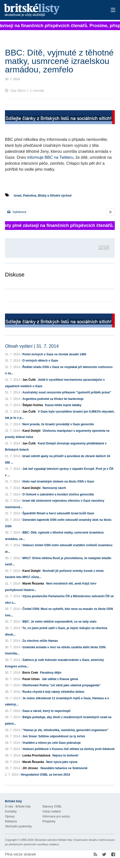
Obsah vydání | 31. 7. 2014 (32, 346)
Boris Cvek (30, 672)
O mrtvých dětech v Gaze (40, 360)
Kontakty (11, 811)
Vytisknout (16, 212)
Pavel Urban (31, 679)
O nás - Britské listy (18, 806)
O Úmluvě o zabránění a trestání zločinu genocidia (58, 494)
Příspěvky (49, 821)
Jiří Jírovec (30, 768)
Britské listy (48, 10)
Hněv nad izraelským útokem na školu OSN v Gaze (58, 481)
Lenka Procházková (36, 755)
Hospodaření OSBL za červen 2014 (45, 774)
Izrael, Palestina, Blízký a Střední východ (42, 195)
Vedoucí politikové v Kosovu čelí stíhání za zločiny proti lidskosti (68, 749)
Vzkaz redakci (51, 811)
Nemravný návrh (54, 488)
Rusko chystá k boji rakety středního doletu (53, 692)
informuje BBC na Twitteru (50, 157)
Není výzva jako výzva (61, 762)
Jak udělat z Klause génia (60, 679)
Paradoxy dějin (50, 672)
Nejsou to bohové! (65, 755)
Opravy (10, 816)
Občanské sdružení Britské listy (53, 839)
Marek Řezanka (33, 583)
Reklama (11, 821)
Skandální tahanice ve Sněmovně (63, 768)
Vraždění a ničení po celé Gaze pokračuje (51, 743)
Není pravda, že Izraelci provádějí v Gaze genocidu (58, 424)
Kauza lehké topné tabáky (63, 405)
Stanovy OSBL (52, 806)
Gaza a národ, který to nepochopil (46, 711)
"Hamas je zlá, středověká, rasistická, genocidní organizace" (65, 730)
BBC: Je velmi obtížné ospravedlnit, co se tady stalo (59, 621)
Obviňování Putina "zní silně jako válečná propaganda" (61, 685)
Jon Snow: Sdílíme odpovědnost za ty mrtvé (53, 736)
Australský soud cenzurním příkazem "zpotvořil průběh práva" (66, 392)
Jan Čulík (29, 379)
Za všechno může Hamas (40, 641)
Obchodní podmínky (18, 826)
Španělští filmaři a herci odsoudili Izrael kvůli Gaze (58, 513)
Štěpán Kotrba (32, 405)
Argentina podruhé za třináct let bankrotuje (52, 399)
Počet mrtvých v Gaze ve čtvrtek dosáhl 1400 (54, 354)
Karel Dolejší (31, 430)
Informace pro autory (56, 816)
